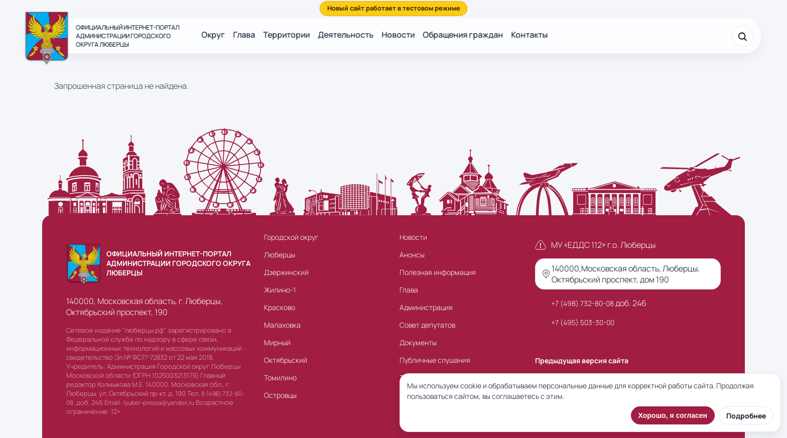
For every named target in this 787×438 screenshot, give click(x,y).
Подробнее (746, 415)
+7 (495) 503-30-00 (582, 322)
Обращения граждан (463, 34)
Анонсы (412, 254)
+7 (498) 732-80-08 (582, 303)
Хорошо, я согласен (672, 415)
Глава (244, 34)
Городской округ (291, 237)
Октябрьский (285, 360)
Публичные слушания (435, 360)
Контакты (529, 34)
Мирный (277, 342)
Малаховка (282, 325)
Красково (279, 307)
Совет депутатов (427, 325)
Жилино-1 (280, 290)
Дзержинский (286, 272)
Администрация (426, 307)
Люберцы (279, 254)
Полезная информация (438, 272)
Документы (418, 342)
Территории (286, 34)
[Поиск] (742, 36)
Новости (398, 34)
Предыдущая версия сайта (581, 360)
